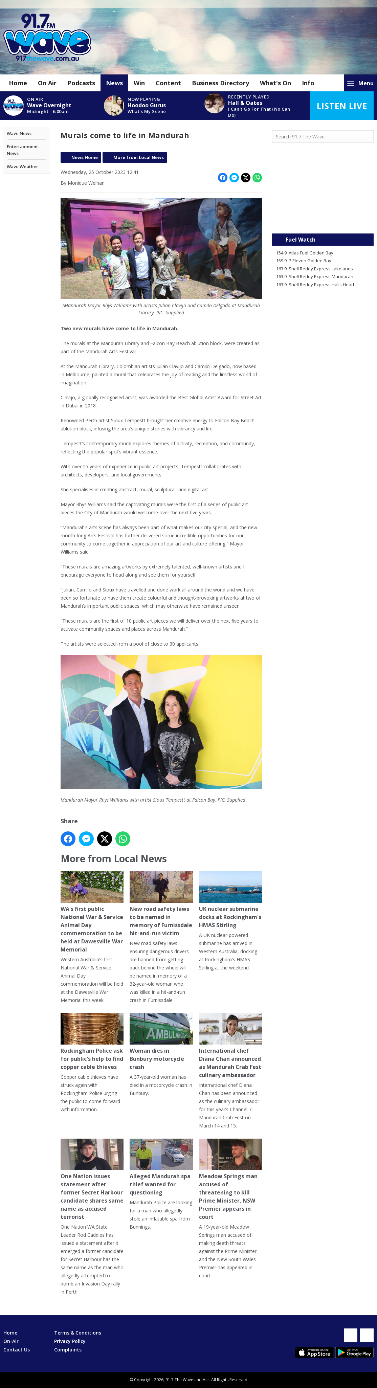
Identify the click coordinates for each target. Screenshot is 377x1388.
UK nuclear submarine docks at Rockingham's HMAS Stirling (230, 899)
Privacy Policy (70, 1341)
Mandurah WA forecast (323, 220)
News (114, 83)
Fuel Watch (300, 239)
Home (18, 83)
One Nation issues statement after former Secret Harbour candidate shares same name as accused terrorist (92, 1180)
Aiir (206, 1380)
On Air (47, 83)
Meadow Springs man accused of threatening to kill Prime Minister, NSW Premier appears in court (230, 1180)
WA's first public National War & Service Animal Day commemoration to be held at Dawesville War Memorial (92, 912)
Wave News (19, 133)
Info (308, 83)
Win (139, 83)
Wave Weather (22, 166)
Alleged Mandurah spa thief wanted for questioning (161, 1167)
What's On (275, 83)
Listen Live (342, 105)
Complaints (68, 1349)
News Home (84, 157)
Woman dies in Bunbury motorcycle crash (161, 1042)
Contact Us (16, 1349)
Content (168, 83)
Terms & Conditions (77, 1332)
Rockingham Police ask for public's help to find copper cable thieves (92, 1042)
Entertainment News (22, 149)
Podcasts (81, 83)
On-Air (11, 1341)
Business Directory (220, 83)
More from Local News (138, 157)
